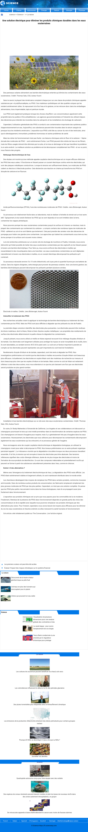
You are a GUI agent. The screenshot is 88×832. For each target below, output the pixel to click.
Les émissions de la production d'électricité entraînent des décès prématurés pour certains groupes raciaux (39, 716)
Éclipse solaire (73, 821)
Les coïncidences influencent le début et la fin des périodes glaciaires (39, 682)
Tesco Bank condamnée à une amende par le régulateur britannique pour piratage (44, 637)
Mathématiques (62, 821)
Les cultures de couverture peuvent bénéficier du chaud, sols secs (39, 666)
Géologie (52, 821)
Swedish (43, 821)
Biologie (69, 10)
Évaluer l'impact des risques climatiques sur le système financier (27, 568)
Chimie (18, 10)
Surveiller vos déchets (40, 750)
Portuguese (34, 821)
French (5, 821)
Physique (82, 10)
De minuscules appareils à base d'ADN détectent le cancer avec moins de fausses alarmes (39, 806)
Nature (56, 10)
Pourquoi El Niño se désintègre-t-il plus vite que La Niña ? (39, 734)
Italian (15, 821)
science (12, 15)
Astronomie (31, 10)
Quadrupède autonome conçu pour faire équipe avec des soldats (40, 772)
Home (6, 10)
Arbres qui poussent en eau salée (23, 596)
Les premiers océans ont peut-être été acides (20, 564)
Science (20, 15)
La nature (30, 15)
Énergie (44, 10)
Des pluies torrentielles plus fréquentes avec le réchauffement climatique (40, 698)
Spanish (24, 821)
